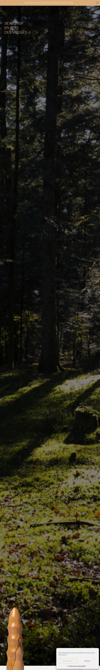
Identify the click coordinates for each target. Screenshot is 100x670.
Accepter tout (68, 661)
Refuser (87, 661)
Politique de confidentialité (76, 666)
